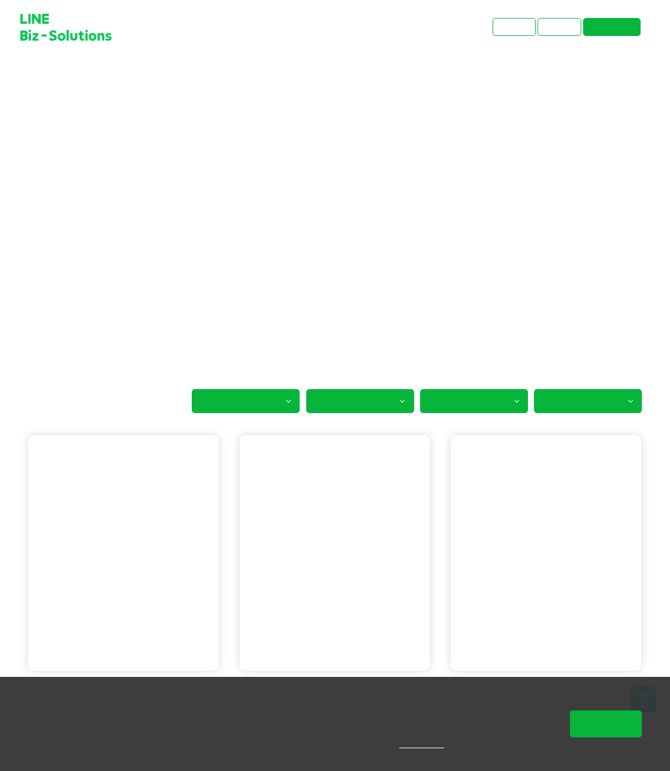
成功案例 (77, 75)
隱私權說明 (430, 744)
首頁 (37, 75)
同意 (606, 723)
